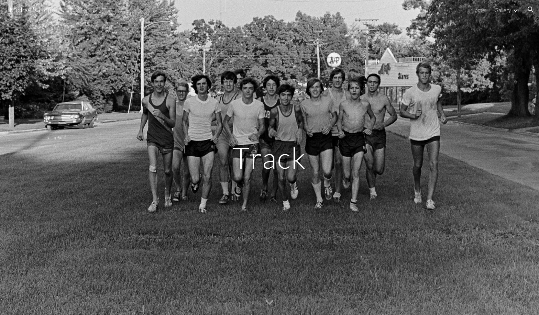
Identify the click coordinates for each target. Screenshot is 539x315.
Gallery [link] (502, 10)
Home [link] (477, 10)
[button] (530, 9)
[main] (269, 157)
